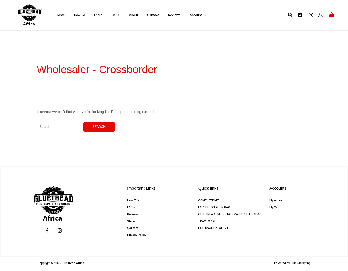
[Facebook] (300, 15)
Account (179, 15)
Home (58, 15)
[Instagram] (310, 15)
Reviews (158, 15)
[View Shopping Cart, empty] (331, 15)
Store (91, 15)
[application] (185, 15)
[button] (290, 15)
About (121, 15)
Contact (139, 15)
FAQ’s (106, 15)
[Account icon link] (320, 15)
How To (74, 15)
